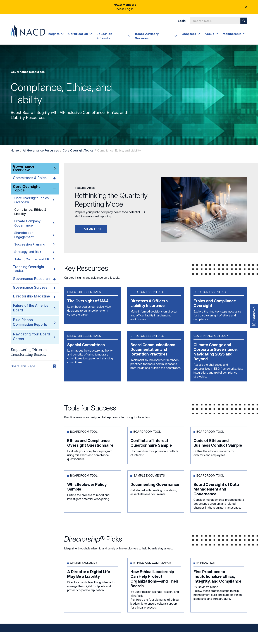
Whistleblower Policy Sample (87, 486)
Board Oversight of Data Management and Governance (216, 489)
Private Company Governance (34, 223)
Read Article (91, 229)
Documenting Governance (154, 484)
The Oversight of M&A (88, 301)
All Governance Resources (41, 150)
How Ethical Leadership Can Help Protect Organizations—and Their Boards (154, 578)
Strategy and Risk (34, 250)
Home (15, 150)
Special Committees (86, 344)
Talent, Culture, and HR (34, 257)
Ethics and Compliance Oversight (215, 303)
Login (182, 21)
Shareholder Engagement (34, 234)
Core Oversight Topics (78, 150)
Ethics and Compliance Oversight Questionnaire (90, 443)
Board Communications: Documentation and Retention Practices (152, 349)
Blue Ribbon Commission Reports (30, 320)
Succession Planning (34, 243)
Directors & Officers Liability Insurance (149, 303)
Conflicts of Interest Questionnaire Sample (151, 443)
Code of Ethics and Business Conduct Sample (218, 443)
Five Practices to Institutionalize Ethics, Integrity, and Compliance (217, 576)
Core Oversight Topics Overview (34, 200)
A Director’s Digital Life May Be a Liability (88, 574)
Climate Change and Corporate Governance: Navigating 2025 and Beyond (216, 351)
